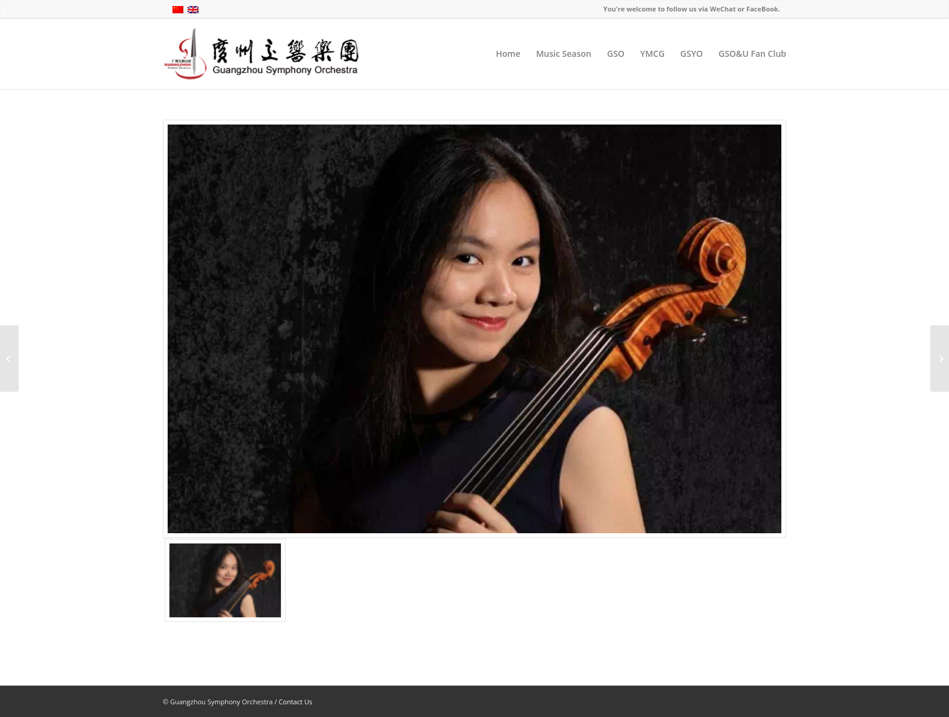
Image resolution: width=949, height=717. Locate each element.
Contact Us (295, 701)
